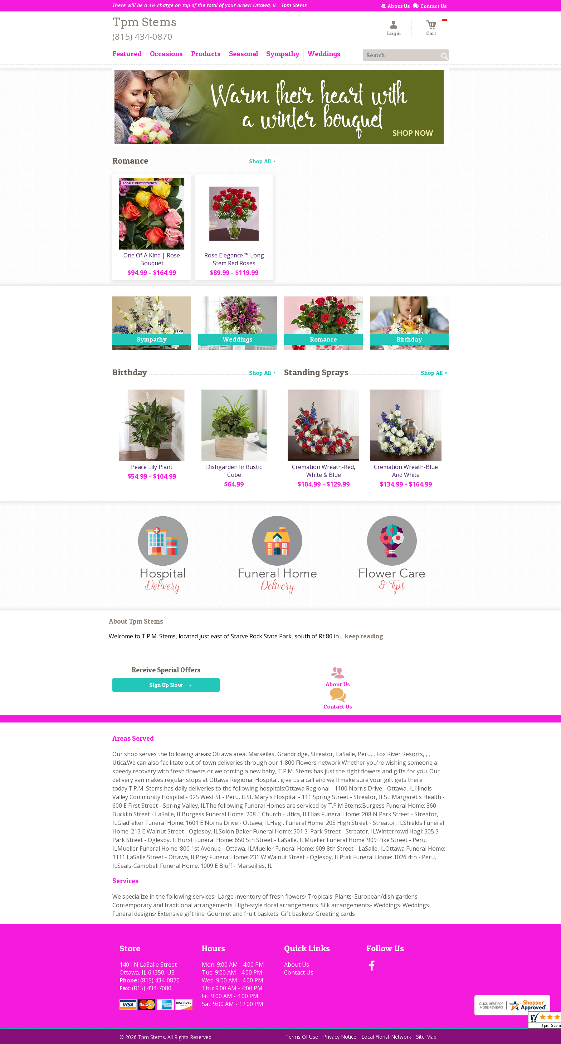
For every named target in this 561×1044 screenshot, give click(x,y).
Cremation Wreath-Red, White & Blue (323, 471)
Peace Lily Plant (151, 467)
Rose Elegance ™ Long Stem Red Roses (234, 259)
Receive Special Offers (166, 670)
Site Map (426, 1036)
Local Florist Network (386, 1036)
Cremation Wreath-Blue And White (406, 471)
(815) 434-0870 (142, 36)
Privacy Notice (339, 1036)
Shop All (263, 161)
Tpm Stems (144, 22)
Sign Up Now (165, 684)
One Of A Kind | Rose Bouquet (151, 259)
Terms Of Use (302, 1036)
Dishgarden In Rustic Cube (234, 471)
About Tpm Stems (136, 621)
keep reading (364, 636)
